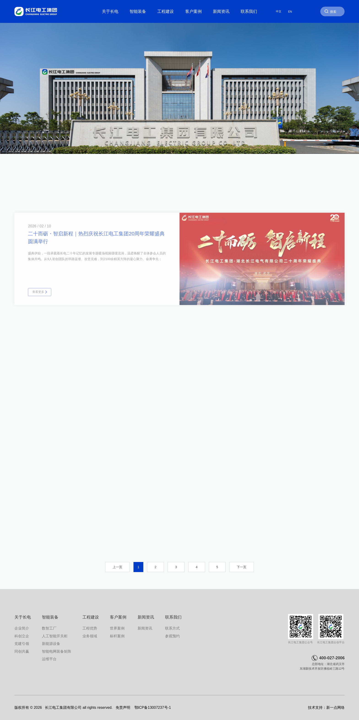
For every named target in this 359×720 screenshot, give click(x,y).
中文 (278, 11)
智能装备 (138, 11)
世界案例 (117, 628)
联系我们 (249, 11)
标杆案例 (117, 636)
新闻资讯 (221, 11)
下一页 (241, 567)
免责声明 (123, 707)
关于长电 (110, 11)
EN (290, 11)
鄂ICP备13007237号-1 (152, 707)
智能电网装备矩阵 (56, 651)
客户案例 (193, 11)
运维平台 (49, 659)
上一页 (117, 567)
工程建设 (165, 11)
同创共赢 (21, 651)
